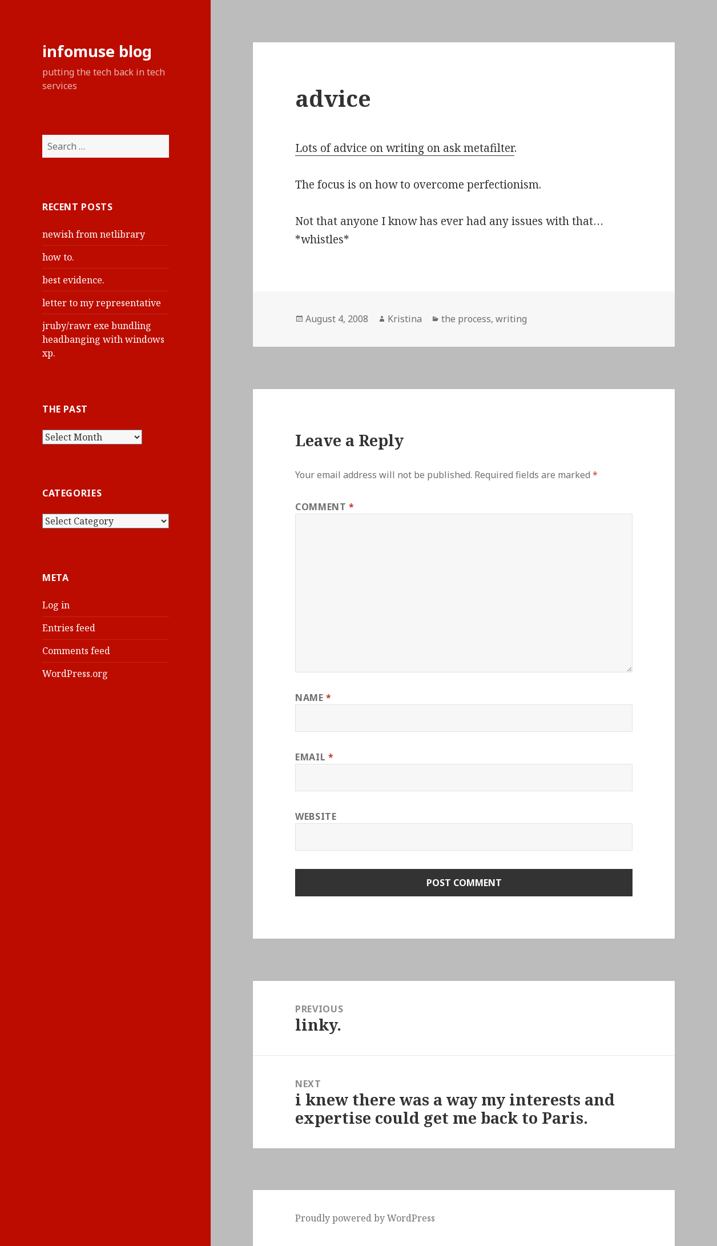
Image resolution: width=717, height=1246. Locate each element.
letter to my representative (101, 303)
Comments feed (76, 650)
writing (511, 318)
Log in (56, 605)
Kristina (405, 318)
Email (314, 757)
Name (313, 697)
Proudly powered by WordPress (365, 1218)
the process (466, 318)
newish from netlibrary (93, 234)
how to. (58, 257)
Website (315, 816)
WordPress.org (75, 673)
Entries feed (68, 628)
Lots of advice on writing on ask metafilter (404, 148)
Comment (325, 506)
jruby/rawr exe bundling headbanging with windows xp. (103, 339)
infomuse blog (97, 51)
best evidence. (73, 280)
